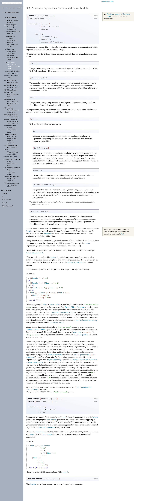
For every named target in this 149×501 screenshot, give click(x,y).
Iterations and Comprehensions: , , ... (13, 121)
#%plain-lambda (35, 479)
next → (19, 8)
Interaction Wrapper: (13, 152)
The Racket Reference (11, 12)
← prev (8, 8)
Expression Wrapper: (12, 38)
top (3, 8)
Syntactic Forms (10, 17)
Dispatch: (12, 90)
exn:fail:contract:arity (62, 312)
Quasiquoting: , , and (12, 139)
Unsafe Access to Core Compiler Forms (13, 185)
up (14, 8)
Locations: (11, 51)
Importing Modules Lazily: (13, 179)
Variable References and (12, 44)
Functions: (113, 14)
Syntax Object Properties (75, 307)
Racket (107, 1)
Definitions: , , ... (13, 94)
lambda (62, 8)
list (47, 283)
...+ (64, 417)
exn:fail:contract (75, 262)
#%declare (77, 332)
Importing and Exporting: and (13, 27)
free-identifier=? (84, 387)
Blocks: (12, 157)
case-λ (31, 402)
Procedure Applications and (12, 57)
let (32, 293)
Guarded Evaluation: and (13, 110)
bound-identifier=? (34, 253)
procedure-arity (57, 323)
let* (123, 234)
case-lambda (80, 8)
